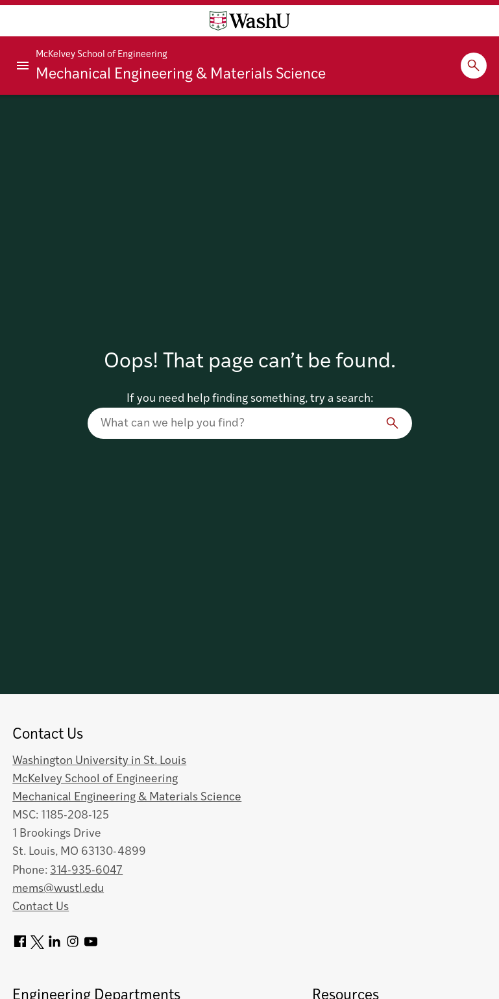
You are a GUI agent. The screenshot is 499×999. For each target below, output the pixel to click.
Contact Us (40, 907)
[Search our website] (250, 423)
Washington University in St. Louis (99, 761)
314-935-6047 (86, 870)
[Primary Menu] (23, 66)
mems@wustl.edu (58, 888)
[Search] (393, 423)
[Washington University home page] (250, 21)
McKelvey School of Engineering (101, 55)
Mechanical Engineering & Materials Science (181, 75)
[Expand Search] (474, 66)
